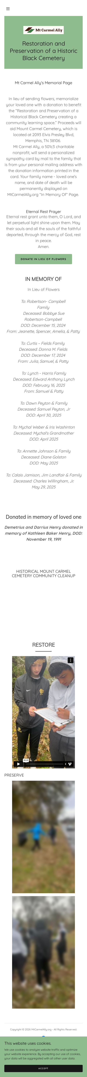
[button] (8, 8)
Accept (43, 1068)
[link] (43, 30)
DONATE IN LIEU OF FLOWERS (43, 259)
